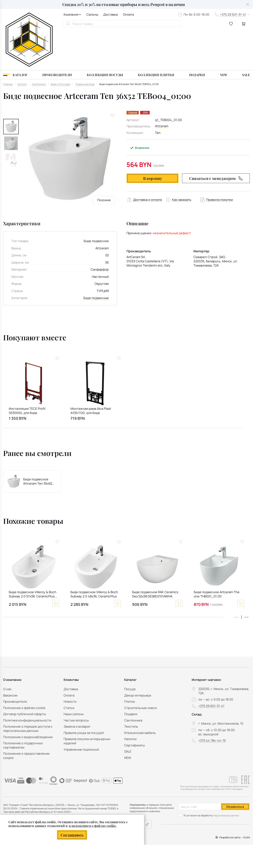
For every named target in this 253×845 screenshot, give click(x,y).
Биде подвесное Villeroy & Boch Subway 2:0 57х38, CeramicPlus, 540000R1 (32, 554)
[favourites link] (231, 24)
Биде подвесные (96, 258)
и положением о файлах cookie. (93, 826)
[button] (246, 577)
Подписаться (235, 806)
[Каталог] (15, 35)
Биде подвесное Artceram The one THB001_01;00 (216, 554)
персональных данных (226, 815)
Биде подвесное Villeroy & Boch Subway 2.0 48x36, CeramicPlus (94, 554)
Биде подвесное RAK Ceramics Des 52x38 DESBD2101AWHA (155, 554)
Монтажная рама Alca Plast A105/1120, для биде (90, 371)
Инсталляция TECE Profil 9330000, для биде (27, 371)
